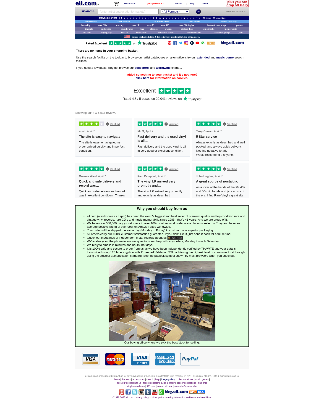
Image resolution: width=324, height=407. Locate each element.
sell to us (87, 32)
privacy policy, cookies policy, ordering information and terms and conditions (173, 397)
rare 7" (150, 25)
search (149, 379)
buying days (106, 32)
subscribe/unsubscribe (185, 386)
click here (142, 78)
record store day (229, 21)
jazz (142, 29)
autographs (208, 29)
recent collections (187, 383)
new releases (91, 21)
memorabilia (231, 29)
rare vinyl (119, 25)
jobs (241, 32)
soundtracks (127, 29)
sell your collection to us (129, 383)
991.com (150, 386)
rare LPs (136, 25)
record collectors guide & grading (159, 383)
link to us (126, 379)
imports (89, 29)
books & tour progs (216, 25)
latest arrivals (123, 21)
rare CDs (102, 25)
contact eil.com (164, 386)
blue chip (85, 25)
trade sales (141, 32)
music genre (225, 57)
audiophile (106, 29)
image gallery (168, 379)
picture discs (187, 29)
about (205, 3)
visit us (124, 32)
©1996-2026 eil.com (122, 397)
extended (203, 57)
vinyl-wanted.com (136, 386)
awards (168, 29)
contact (178, 3)
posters (239, 25)
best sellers (194, 21)
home (117, 379)
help (192, 3)
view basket (130, 3)
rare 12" (165, 25)
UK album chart (161, 21)
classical (154, 29)
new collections (194, 32)
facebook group (222, 32)
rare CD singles (186, 25)
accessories (139, 379)
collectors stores (166, 32)
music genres (202, 379)
